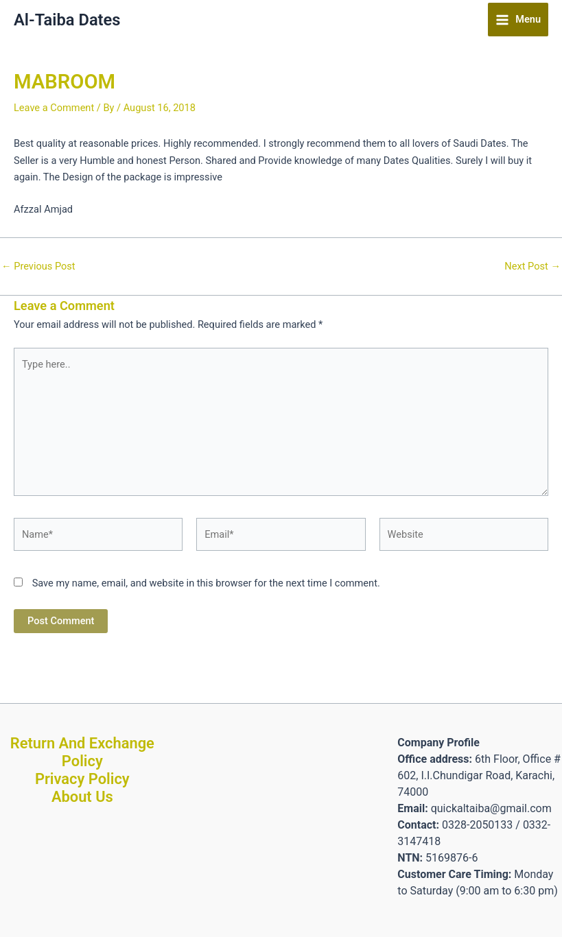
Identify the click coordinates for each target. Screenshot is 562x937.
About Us (82, 796)
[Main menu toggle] (518, 19)
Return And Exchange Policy (82, 752)
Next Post (532, 266)
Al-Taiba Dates (67, 19)
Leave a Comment (54, 108)
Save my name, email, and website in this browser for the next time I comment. (206, 583)
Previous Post (38, 266)
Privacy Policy (82, 778)
